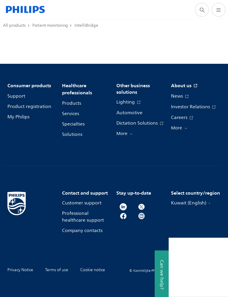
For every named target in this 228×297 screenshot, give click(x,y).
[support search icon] (202, 10)
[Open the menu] (218, 10)
